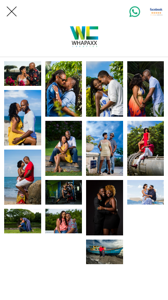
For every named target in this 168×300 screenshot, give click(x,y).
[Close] (12, 12)
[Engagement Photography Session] (63, 221)
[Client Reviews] (156, 12)
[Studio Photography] (104, 207)
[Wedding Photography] (22, 73)
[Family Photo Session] (145, 192)
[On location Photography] (145, 148)
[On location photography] (104, 252)
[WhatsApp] (135, 12)
